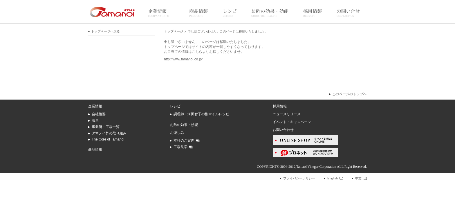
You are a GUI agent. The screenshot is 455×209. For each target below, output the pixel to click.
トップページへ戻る (105, 31)
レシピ (229, 13)
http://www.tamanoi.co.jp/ (183, 59)
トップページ (173, 31)
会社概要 (99, 114)
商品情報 (198, 13)
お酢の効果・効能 (269, 13)
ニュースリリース (287, 114)
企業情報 (158, 13)
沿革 (95, 120)
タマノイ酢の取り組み (109, 133)
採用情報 (312, 13)
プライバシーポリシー (299, 178)
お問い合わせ (283, 130)
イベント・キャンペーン (292, 122)
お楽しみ (177, 133)
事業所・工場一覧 (106, 127)
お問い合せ (348, 13)
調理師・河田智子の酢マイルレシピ (201, 114)
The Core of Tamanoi (108, 139)
